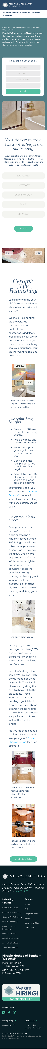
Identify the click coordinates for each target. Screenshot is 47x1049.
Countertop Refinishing (11, 912)
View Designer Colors (23, 859)
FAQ (26, 909)
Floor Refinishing (9, 934)
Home (27, 904)
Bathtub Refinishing (10, 908)
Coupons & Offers (32, 923)
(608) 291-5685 (21, 891)
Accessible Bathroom (11, 943)
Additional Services (10, 947)
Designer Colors (31, 914)
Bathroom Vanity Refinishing (9, 927)
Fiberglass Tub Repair (11, 938)
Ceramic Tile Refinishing (12, 917)
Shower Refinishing (10, 922)
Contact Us (29, 928)
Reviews (28, 918)
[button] (43, 5)
